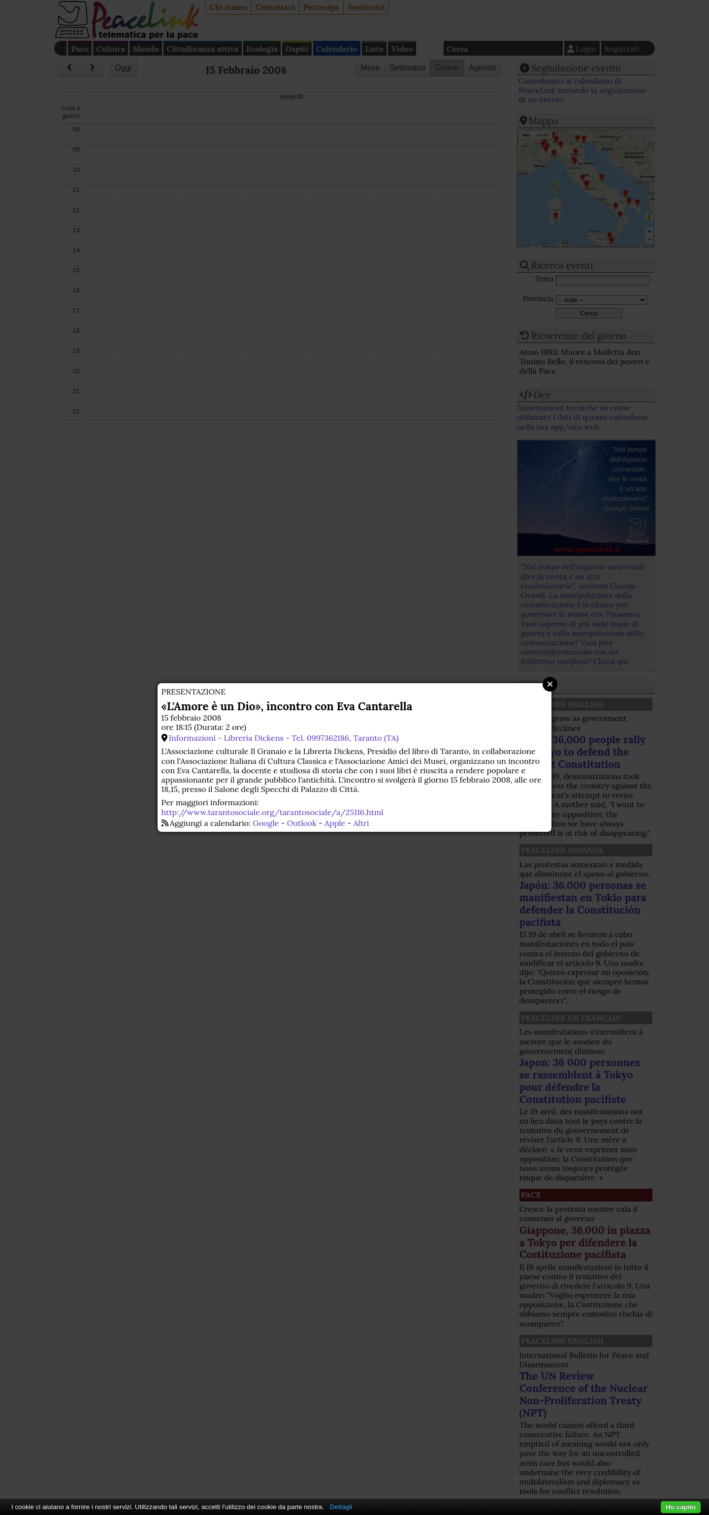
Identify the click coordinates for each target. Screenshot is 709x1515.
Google (266, 823)
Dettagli (341, 1507)
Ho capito (681, 1507)
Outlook (302, 823)
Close (550, 684)
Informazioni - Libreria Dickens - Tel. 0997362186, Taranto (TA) (284, 738)
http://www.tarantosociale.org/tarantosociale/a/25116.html (272, 812)
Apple (334, 823)
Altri (361, 823)
